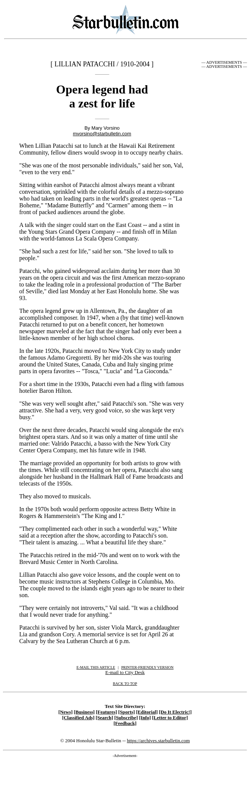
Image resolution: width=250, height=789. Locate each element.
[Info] (145, 717)
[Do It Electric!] (175, 712)
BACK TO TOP (125, 684)
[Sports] (126, 712)
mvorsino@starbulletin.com (102, 133)
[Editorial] (147, 712)
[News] (65, 712)
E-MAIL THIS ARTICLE (96, 667)
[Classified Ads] (78, 717)
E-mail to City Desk (124, 672)
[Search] (104, 717)
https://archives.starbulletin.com (158, 740)
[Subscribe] (126, 717)
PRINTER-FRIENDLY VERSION (147, 667)
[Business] (84, 712)
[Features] (106, 712)
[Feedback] (125, 723)
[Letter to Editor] (170, 717)
